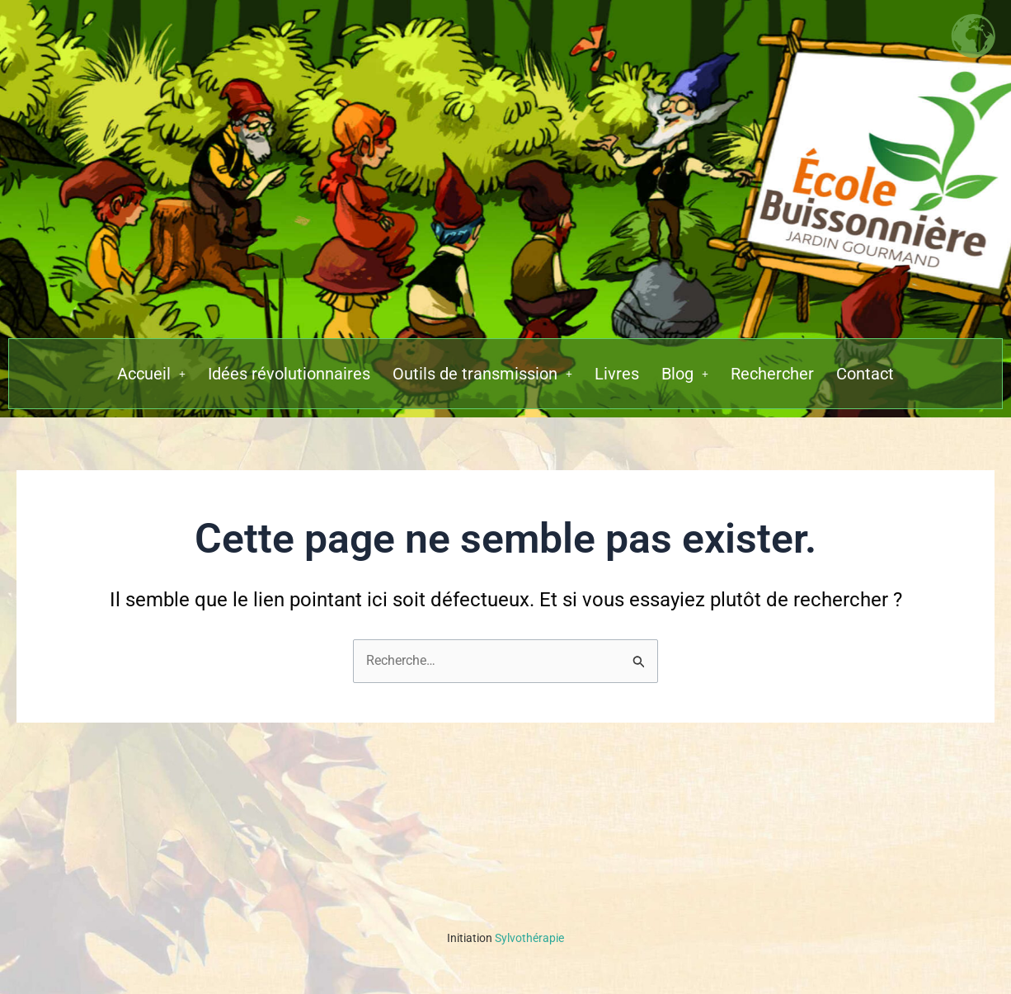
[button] (151, 373)
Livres (617, 374)
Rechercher (772, 374)
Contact (865, 374)
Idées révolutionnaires (289, 374)
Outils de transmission (482, 374)
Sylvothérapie (505, 938)
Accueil (151, 374)
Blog (684, 374)
